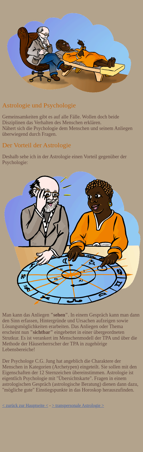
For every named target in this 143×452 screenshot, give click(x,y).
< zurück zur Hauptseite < (25, 405)
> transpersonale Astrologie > (78, 405)
